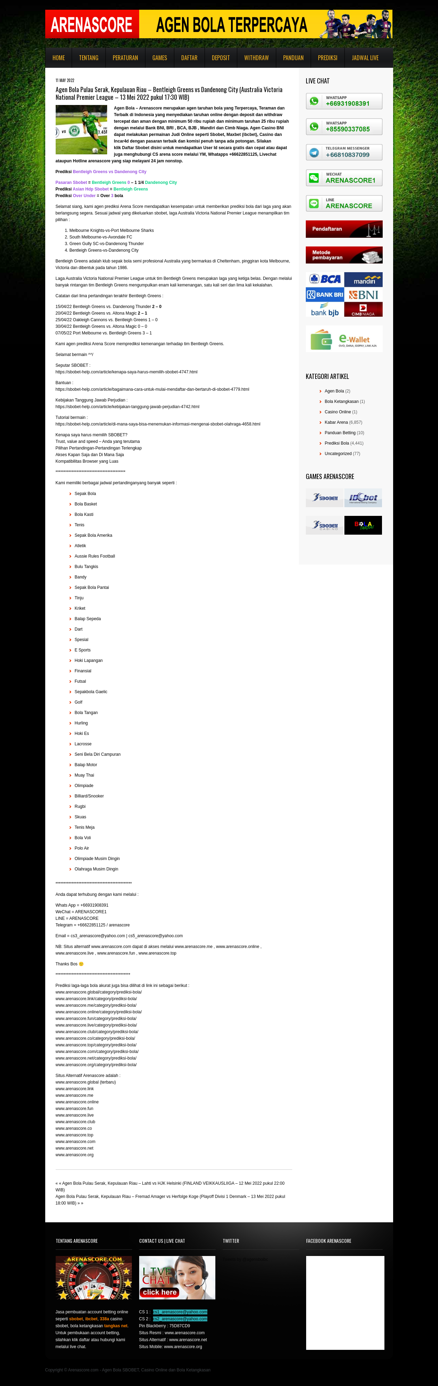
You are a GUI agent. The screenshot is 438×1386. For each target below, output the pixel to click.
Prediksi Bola (337, 443)
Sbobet (217, 134)
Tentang (88, 58)
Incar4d (121, 141)
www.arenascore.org (75, 1154)
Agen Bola (124, 108)
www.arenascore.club (75, 1121)
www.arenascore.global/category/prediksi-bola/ (99, 992)
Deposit (221, 58)
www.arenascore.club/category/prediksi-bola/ (97, 1031)
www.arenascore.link (75, 1088)
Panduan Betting (340, 432)
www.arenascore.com (76, 1141)
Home (59, 58)
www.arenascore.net (75, 1148)
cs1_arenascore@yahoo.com (180, 1312)
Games (159, 58)
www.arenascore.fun (75, 1108)
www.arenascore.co (74, 1128)
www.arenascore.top (75, 1135)
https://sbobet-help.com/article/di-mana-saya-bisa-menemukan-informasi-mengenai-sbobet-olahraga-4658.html (158, 424)
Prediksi (327, 58)
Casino (266, 134)
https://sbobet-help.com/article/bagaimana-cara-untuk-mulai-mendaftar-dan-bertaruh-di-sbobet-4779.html (152, 389)
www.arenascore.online (77, 1102)
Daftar (189, 58)
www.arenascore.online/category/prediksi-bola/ (99, 1012)
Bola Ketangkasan (342, 401)
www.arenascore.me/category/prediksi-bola (95, 1005)
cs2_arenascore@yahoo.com (180, 1318)
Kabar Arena (336, 422)
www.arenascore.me (75, 1095)
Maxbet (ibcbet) (241, 134)
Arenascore (150, 108)
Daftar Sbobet (136, 147)
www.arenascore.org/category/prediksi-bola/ (96, 1064)
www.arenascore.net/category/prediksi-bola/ (96, 1058)
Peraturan (125, 58)
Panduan (293, 58)
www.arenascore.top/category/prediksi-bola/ (96, 1045)
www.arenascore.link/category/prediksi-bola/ (96, 998)
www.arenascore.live (75, 1115)
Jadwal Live (365, 58)
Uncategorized (338, 453)
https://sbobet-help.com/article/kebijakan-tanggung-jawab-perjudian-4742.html (128, 406)
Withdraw (256, 58)
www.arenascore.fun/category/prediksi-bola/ (96, 1018)
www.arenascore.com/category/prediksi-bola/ (97, 1051)
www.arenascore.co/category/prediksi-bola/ (95, 1038)
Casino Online (338, 412)
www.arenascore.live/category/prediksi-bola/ (96, 1025)
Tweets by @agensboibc (245, 1259)
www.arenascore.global (77, 1082)
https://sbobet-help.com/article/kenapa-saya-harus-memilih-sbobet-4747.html (127, 372)
